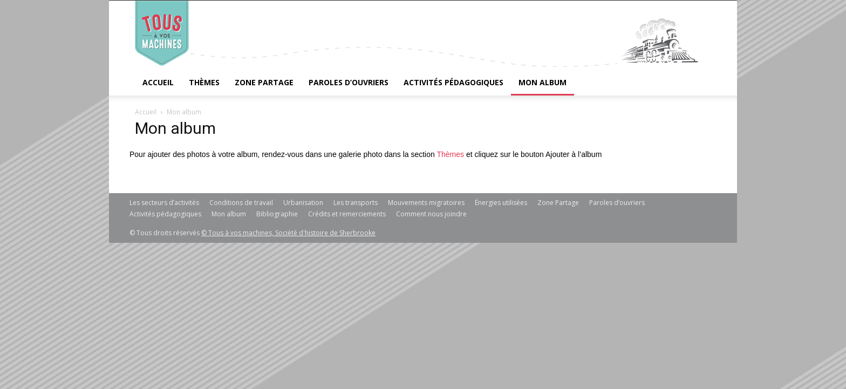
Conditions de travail (241, 202)
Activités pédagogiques (453, 82)
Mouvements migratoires (426, 202)
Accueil (158, 82)
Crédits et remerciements (347, 214)
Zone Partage (264, 82)
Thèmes (204, 82)
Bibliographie (277, 214)
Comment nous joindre (431, 214)
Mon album (542, 82)
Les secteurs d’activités (164, 202)
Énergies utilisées (501, 202)
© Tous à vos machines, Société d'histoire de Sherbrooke (288, 232)
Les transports (355, 202)
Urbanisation (303, 202)
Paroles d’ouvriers (348, 82)
